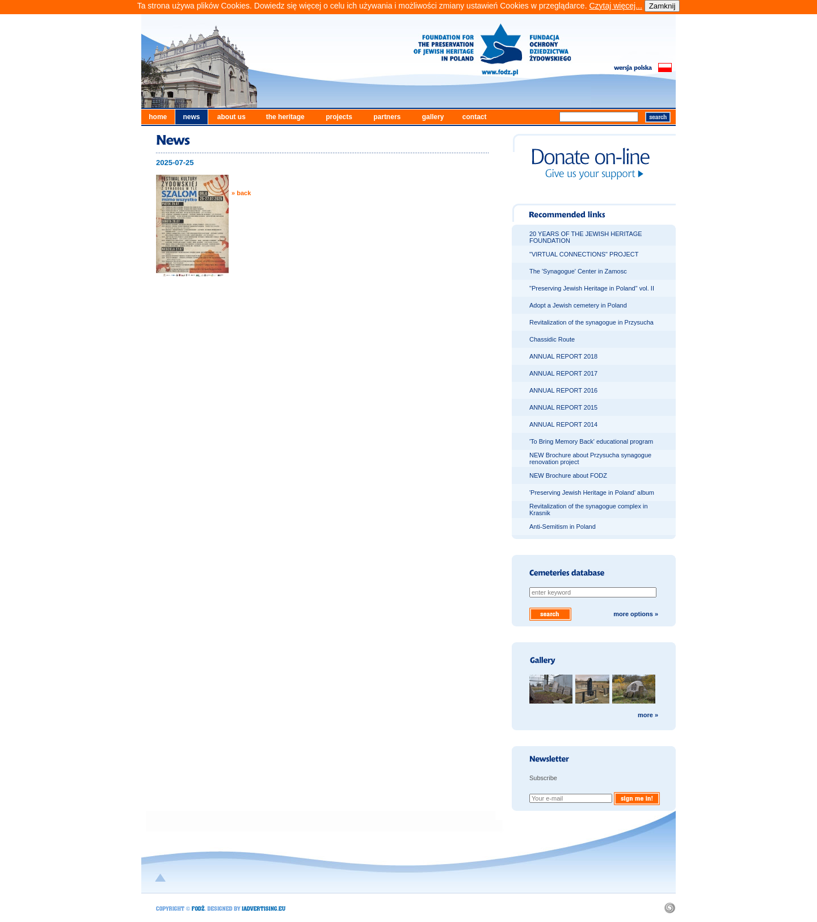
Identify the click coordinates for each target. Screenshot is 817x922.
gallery (433, 117)
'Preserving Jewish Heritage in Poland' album (591, 492)
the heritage (285, 117)
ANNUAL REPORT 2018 (563, 356)
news (191, 117)
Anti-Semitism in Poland (562, 526)
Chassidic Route (552, 339)
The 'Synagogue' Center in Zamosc (578, 271)
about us (231, 117)
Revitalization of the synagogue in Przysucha (591, 322)
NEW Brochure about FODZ (568, 475)
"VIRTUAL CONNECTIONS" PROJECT (583, 254)
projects (339, 117)
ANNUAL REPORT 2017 (563, 373)
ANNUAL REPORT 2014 (563, 424)
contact (474, 117)
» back (241, 193)
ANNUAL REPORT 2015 (563, 407)
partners (387, 117)
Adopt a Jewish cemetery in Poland (578, 305)
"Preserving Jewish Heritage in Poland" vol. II (591, 288)
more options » (635, 614)
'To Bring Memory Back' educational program (591, 441)
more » (648, 715)
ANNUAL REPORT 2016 (563, 390)
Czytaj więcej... (615, 5)
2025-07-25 (175, 162)
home (158, 117)
